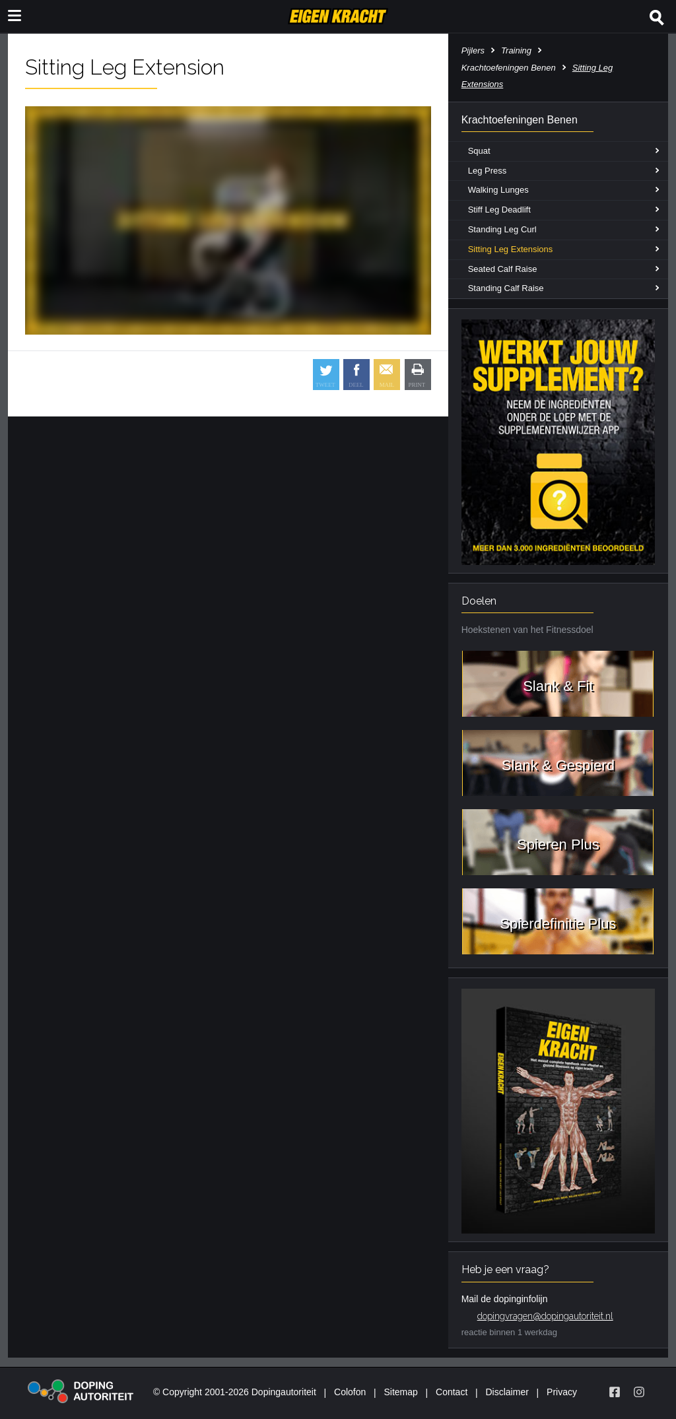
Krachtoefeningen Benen (508, 68)
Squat (479, 151)
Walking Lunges (498, 190)
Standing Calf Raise (506, 288)
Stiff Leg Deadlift (499, 209)
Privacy (562, 1392)
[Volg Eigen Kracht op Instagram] (639, 1392)
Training (516, 50)
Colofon (350, 1392)
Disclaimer (507, 1392)
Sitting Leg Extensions (510, 249)
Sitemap (400, 1392)
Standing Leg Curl (502, 229)
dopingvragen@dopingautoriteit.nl (545, 1316)
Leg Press (487, 171)
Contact (451, 1392)
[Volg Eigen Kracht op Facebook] (614, 1392)
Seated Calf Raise (502, 269)
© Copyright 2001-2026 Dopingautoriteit (234, 1392)
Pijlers (473, 50)
